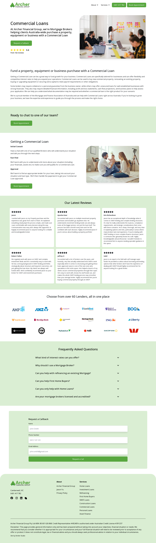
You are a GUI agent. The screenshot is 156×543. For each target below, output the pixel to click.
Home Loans (85, 486)
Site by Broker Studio (17, 536)
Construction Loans (88, 503)
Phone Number (33, 435)
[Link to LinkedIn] (21, 498)
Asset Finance (85, 514)
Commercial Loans (87, 507)
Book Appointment (136, 5)
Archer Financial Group (66, 486)
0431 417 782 (119, 5)
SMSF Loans (84, 500)
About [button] (94, 5)
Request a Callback (21, 43)
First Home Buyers (87, 496)
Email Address (33, 446)
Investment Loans (87, 489)
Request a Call (78, 459)
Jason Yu (60, 489)
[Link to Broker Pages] (26, 498)
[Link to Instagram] (16, 498)
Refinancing (84, 493)
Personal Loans (86, 510)
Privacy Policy (62, 493)
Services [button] (105, 5)
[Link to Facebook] (12, 498)
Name (30, 424)
